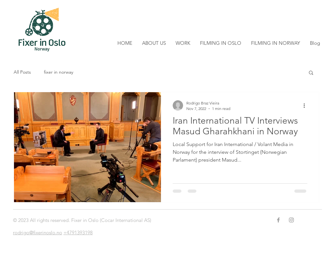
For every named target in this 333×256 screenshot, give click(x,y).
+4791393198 (78, 232)
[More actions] (306, 105)
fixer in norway (58, 72)
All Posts (22, 72)
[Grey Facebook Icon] (278, 220)
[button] (311, 73)
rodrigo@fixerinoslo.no (37, 232)
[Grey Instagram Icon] (291, 220)
